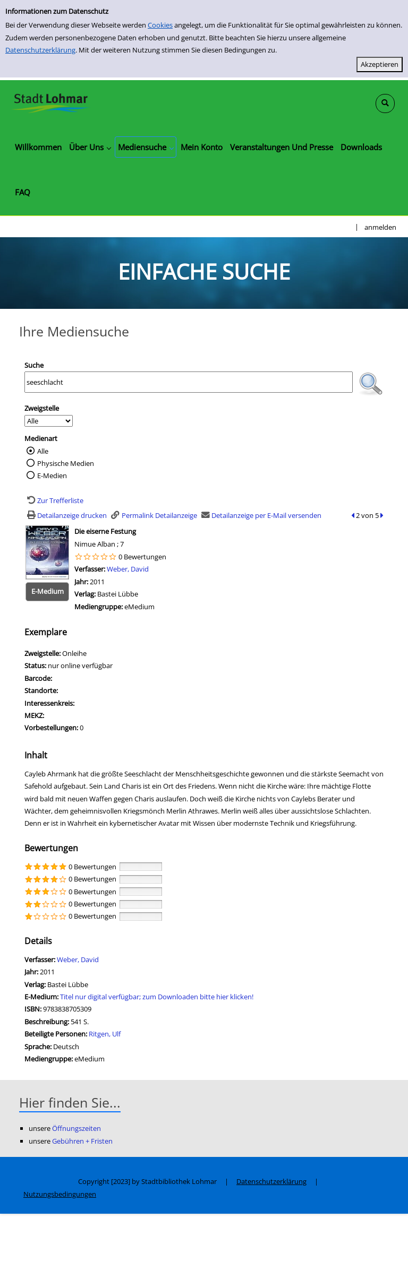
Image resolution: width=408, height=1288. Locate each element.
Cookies (160, 25)
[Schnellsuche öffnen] (385, 103)
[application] (90, 147)
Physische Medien (65, 463)
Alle (42, 451)
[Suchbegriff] (188, 382)
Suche (34, 365)
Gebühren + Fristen (82, 1141)
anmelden (380, 227)
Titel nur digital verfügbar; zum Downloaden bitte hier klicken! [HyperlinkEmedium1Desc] (156, 996)
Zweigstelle (41, 408)
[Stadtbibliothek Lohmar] (50, 102)
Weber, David (128, 569)
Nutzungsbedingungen (59, 1194)
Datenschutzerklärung (40, 50)
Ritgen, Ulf (105, 1034)
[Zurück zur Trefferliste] (53, 500)
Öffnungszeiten (76, 1128)
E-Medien (52, 475)
